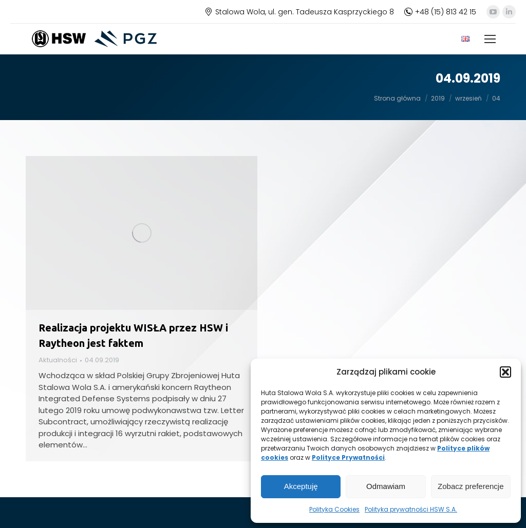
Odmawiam (385, 486)
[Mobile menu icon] (490, 39)
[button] (505, 372)
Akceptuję (301, 486)
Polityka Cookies (334, 509)
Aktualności (58, 360)
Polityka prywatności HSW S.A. (411, 509)
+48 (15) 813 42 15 (440, 12)
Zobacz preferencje (470, 486)
